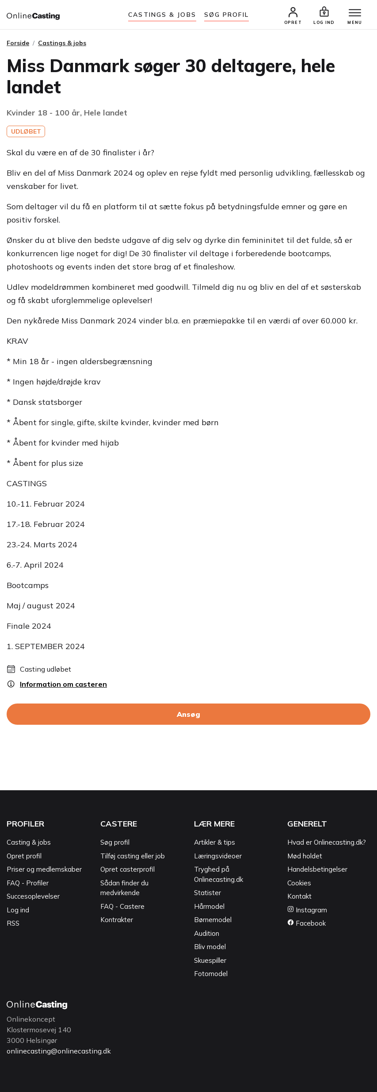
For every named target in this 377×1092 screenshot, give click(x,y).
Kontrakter (116, 919)
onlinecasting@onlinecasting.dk (59, 1050)
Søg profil (114, 842)
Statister (207, 892)
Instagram (307, 910)
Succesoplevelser (33, 896)
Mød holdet (304, 856)
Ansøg (188, 714)
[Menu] (355, 13)
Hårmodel (209, 906)
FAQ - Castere (122, 906)
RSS (13, 923)
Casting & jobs (29, 842)
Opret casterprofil (127, 869)
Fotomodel (211, 973)
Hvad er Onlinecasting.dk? (326, 842)
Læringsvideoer (218, 856)
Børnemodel (213, 919)
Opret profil (24, 856)
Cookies (299, 883)
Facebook (306, 923)
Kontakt (299, 896)
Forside (18, 43)
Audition (206, 933)
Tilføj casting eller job (132, 856)
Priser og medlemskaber (44, 869)
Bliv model (210, 946)
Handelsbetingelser (317, 869)
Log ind (18, 910)
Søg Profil (226, 15)
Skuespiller (210, 960)
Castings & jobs (162, 15)
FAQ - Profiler (28, 883)
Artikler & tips (214, 842)
